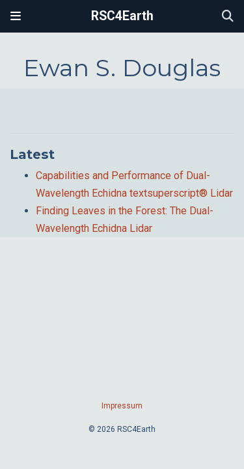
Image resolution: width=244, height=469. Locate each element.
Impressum (122, 405)
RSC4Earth (122, 15)
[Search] (228, 16)
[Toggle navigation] (15, 16)
